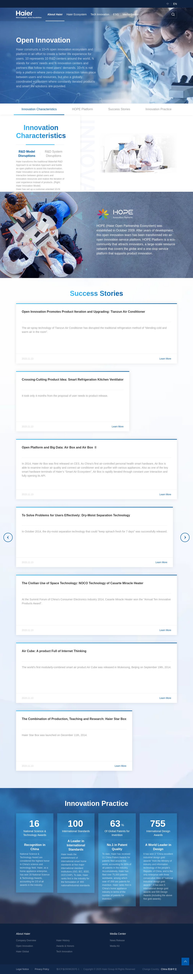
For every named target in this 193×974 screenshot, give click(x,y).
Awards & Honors (65, 946)
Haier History (62, 940)
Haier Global (22, 951)
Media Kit (115, 946)
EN (175, 3)
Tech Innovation (64, 951)
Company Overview (26, 940)
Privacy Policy (42, 969)
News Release (117, 940)
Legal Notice (22, 969)
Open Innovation (24, 946)
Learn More (165, 358)
